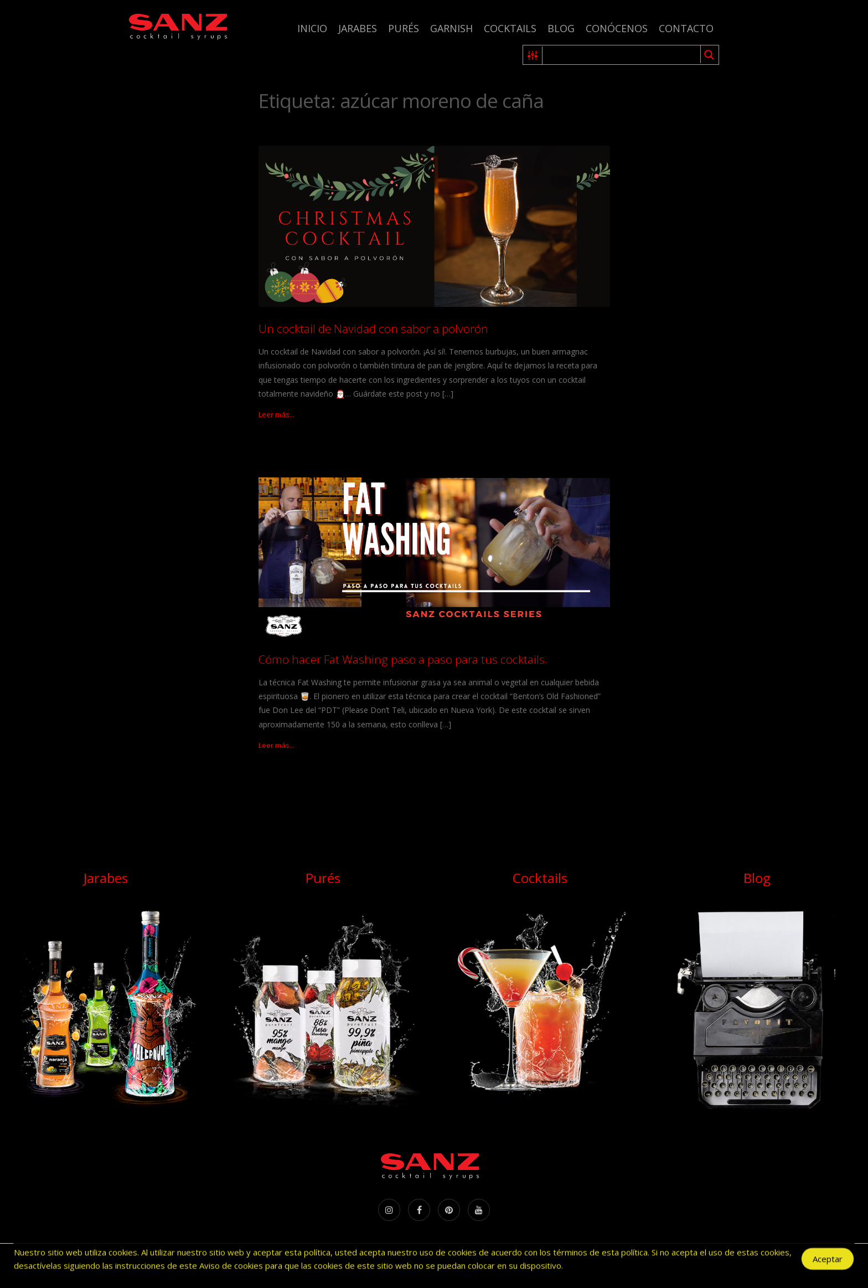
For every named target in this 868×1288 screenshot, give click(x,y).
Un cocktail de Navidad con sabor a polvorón (373, 328)
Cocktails (510, 28)
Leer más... (276, 414)
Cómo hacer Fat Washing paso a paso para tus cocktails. (403, 659)
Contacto (686, 28)
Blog (561, 28)
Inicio (312, 28)
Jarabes (357, 28)
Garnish (451, 28)
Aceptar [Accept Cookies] (828, 1260)
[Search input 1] (622, 55)
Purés (403, 28)
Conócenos (617, 28)
